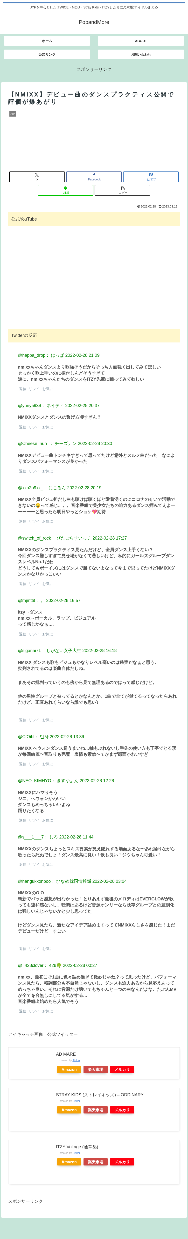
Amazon (69, 1069)
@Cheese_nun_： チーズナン (47, 443)
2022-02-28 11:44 (76, 837)
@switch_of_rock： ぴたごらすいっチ (54, 538)
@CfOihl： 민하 (33, 736)
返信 (22, 389)
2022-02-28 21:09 (82, 355)
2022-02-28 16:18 (99, 650)
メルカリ (122, 1069)
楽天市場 (95, 1069)
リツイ (34, 389)
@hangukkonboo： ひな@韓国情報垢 (54, 881)
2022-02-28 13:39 (67, 736)
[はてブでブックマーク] (151, 176)
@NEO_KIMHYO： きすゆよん (48, 780)
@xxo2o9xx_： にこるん (42, 487)
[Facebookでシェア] (94, 176)
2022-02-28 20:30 (95, 443)
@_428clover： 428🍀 (40, 965)
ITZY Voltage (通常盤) (77, 1146)
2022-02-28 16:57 (63, 600)
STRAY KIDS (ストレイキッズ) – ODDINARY (100, 1094)
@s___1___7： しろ (38, 837)
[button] (122, 190)
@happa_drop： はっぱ (41, 355)
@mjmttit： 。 (31, 600)
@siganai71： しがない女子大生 (49, 650)
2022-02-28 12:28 (97, 780)
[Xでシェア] (37, 176)
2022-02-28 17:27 (109, 538)
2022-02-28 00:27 (80, 965)
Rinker (76, 1060)
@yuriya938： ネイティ (41, 405)
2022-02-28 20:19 (84, 487)
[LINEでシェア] (65, 190)
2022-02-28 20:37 (82, 405)
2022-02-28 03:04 (109, 881)
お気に (47, 389)
